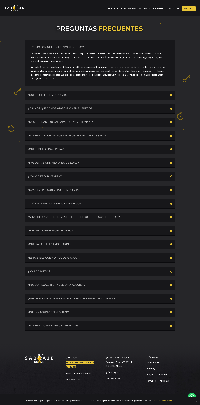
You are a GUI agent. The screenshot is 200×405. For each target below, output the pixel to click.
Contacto (173, 9)
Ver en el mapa (113, 378)
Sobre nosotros (154, 362)
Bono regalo (128, 9)
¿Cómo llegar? (112, 372)
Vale (155, 401)
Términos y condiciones (158, 380)
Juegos (111, 9)
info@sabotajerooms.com (78, 373)
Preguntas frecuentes (152, 9)
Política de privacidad (166, 401)
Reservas (189, 8)
